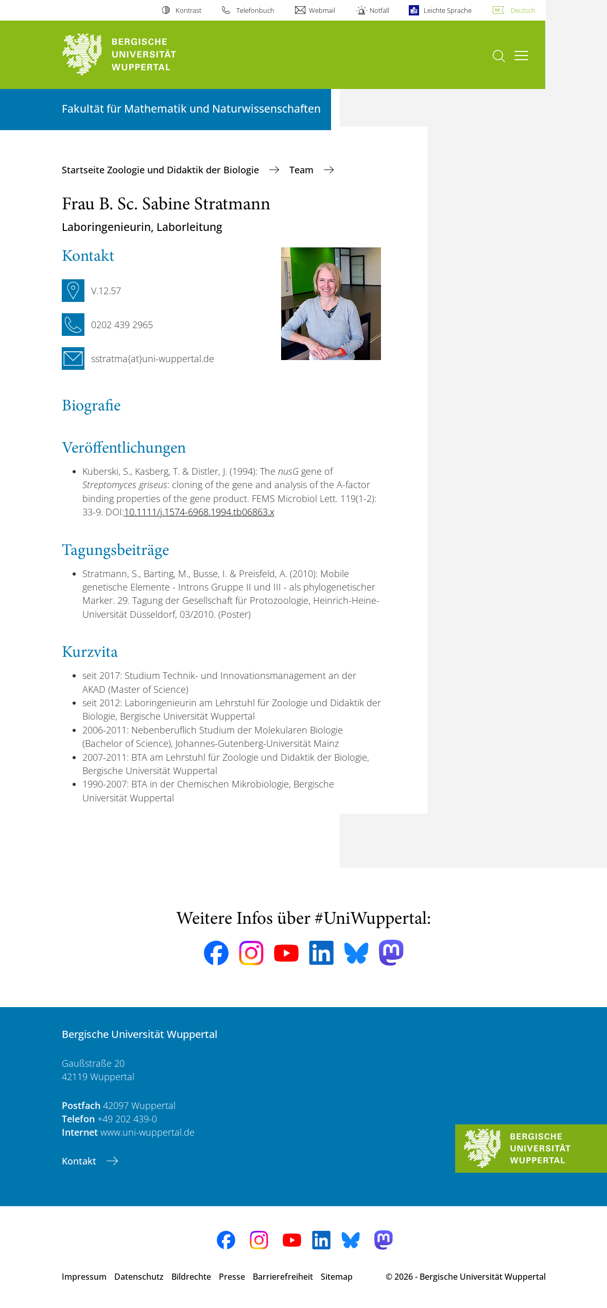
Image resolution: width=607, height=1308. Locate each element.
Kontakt (80, 1161)
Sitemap (337, 1276)
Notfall (379, 10)
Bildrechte (191, 1276)
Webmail (322, 10)
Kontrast (188, 10)
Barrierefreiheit (283, 1276)
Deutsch (523, 10)
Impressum (84, 1276)
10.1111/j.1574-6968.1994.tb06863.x (199, 512)
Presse (232, 1276)
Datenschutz (139, 1276)
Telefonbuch (255, 10)
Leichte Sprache (448, 10)
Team (302, 170)
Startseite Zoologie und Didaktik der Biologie (162, 170)
